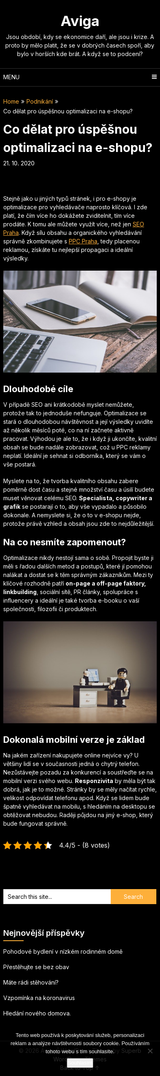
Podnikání (39, 101)
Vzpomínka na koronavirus (39, 997)
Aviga (80, 20)
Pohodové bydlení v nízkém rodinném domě (63, 951)
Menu (11, 77)
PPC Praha (83, 241)
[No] (150, 1051)
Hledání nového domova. (37, 1013)
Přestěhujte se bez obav (36, 966)
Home (11, 101)
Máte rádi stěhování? (31, 982)
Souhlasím (80, 1063)
